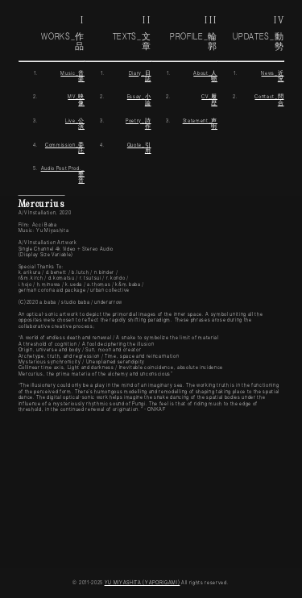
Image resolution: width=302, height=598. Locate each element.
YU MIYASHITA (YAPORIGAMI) (142, 583)
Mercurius (42, 203)
